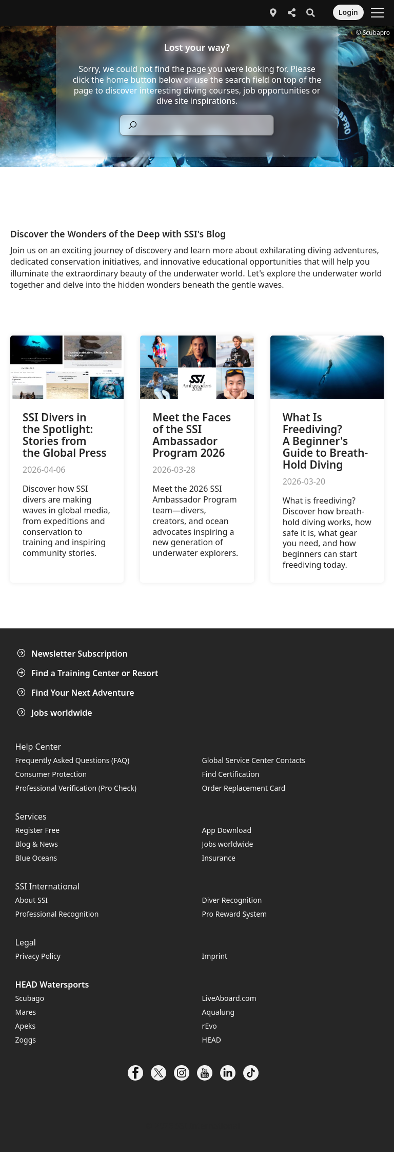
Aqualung (218, 1012)
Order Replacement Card (244, 788)
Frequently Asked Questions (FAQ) (72, 760)
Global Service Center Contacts (253, 760)
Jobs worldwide (55, 712)
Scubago (30, 998)
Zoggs (25, 1040)
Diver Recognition (232, 900)
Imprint (215, 956)
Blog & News (36, 844)
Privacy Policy (38, 956)
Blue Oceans (36, 858)
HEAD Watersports (52, 984)
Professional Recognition (57, 914)
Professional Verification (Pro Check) (75, 788)
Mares (25, 1012)
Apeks (25, 1026)
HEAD (211, 1040)
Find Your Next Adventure (76, 692)
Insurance (218, 858)
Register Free (37, 830)
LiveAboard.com (229, 998)
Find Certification (231, 774)
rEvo (209, 1026)
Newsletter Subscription (73, 653)
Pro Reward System (234, 914)
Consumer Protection (51, 774)
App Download (226, 830)
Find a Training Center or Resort (89, 673)
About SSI (31, 900)
